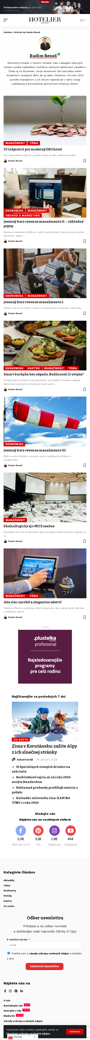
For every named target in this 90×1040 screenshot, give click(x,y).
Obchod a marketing (23, 215)
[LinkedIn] (21, 991)
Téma (33, 143)
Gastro (34, 368)
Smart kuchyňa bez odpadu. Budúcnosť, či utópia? (44, 374)
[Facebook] (21, 836)
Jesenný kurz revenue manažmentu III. (35, 450)
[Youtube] (70, 836)
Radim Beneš (15, 161)
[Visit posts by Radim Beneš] (5, 161)
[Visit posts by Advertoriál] (13, 759)
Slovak (15, 1037)
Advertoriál (25, 759)
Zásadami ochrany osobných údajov (28, 1033)
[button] (75, 1031)
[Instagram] (54, 836)
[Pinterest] (38, 836)
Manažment (15, 143)
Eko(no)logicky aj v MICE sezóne (29, 526)
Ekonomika (14, 210)
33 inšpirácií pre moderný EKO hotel (33, 149)
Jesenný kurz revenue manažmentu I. (34, 302)
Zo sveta (21, 739)
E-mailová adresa (17, 939)
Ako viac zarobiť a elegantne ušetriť (32, 602)
